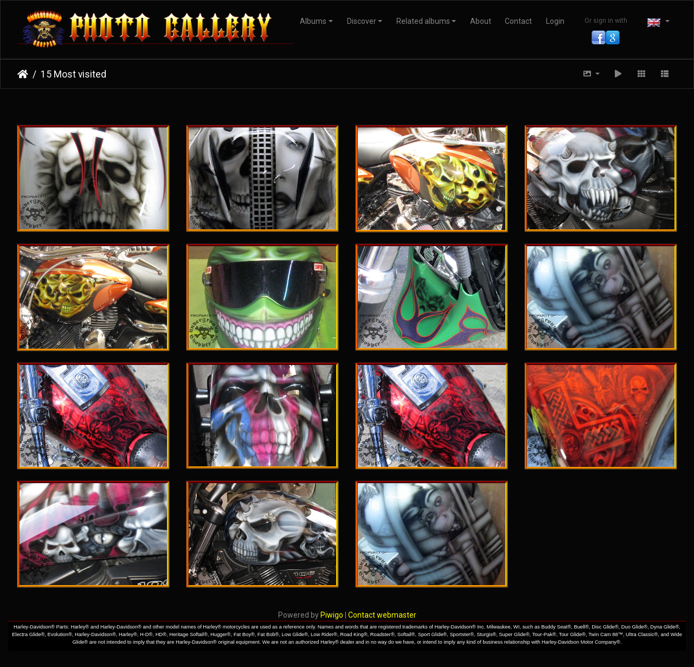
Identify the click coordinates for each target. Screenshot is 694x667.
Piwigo (331, 615)
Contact (518, 21)
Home (22, 74)
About (480, 21)
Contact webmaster (382, 615)
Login (555, 21)
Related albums (423, 21)
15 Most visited (73, 74)
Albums (313, 21)
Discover (361, 21)
